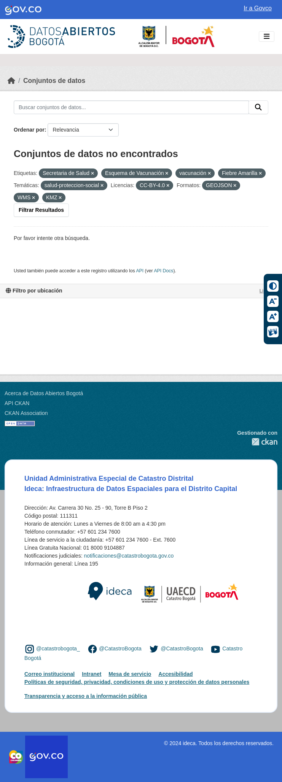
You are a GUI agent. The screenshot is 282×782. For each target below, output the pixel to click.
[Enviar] (258, 107)
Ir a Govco (258, 8)
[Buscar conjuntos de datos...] (131, 107)
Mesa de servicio (129, 674)
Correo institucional (49, 674)
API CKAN (17, 403)
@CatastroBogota (120, 648)
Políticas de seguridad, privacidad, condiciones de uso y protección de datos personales (136, 682)
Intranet (91, 674)
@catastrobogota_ (58, 648)
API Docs (163, 270)
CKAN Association (26, 413)
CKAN (257, 442)
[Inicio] (11, 80)
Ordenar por (29, 130)
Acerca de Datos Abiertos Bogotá (44, 393)
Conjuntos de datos (54, 80)
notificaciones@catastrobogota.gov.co (129, 556)
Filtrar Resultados (41, 210)
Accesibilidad (175, 674)
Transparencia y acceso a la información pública (85, 696)
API (139, 270)
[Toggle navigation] (266, 36)
